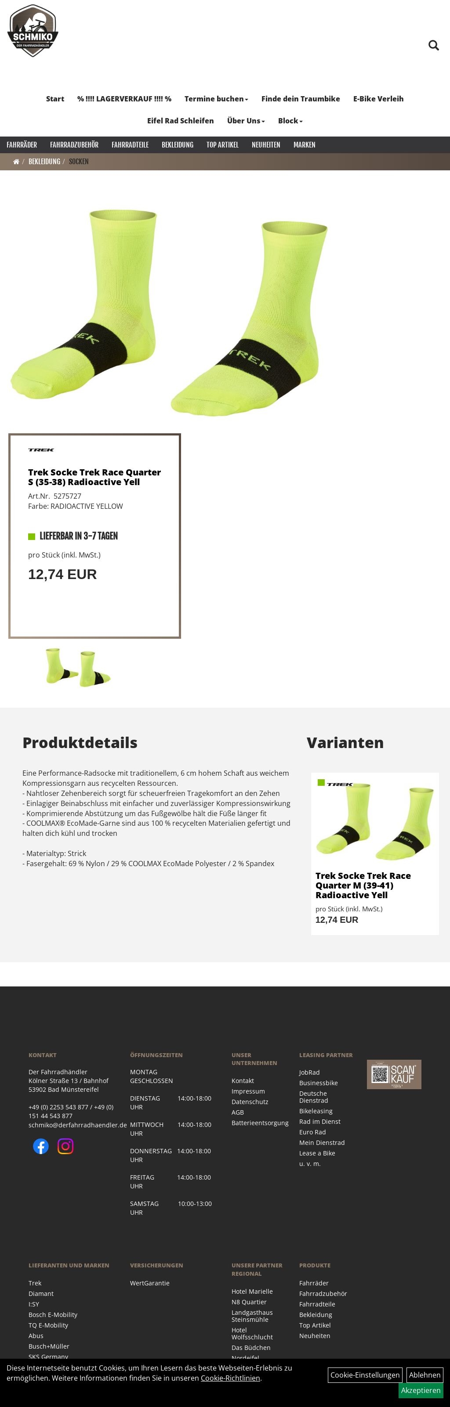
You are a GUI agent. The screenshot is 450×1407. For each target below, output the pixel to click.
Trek (35, 1283)
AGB (238, 1112)
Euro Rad (312, 1132)
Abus (36, 1335)
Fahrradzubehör (74, 144)
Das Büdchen (251, 1347)
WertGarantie (150, 1283)
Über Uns (246, 121)
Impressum (248, 1091)
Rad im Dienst (320, 1121)
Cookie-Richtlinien (230, 1378)
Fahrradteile (130, 144)
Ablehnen (425, 1375)
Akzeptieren (421, 1390)
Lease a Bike (317, 1153)
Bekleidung (177, 144)
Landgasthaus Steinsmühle (252, 1316)
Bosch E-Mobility (53, 1314)
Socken (79, 161)
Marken (305, 144)
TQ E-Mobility (48, 1325)
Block (290, 121)
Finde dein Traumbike (300, 99)
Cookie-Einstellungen (365, 1375)
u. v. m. (310, 1163)
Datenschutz (250, 1102)
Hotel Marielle (252, 1291)
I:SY (34, 1304)
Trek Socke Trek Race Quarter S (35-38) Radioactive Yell (94, 477)
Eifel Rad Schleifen (180, 121)
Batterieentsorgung (255, 1123)
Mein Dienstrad (322, 1142)
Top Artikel (223, 144)
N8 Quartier (249, 1302)
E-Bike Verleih (378, 99)
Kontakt (243, 1080)
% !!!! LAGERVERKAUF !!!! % (124, 99)
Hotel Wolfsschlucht (252, 1333)
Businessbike (318, 1083)
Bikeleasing (316, 1111)
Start (55, 99)
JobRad (309, 1072)
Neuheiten (266, 144)
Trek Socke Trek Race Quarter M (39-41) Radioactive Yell (363, 885)
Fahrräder (22, 144)
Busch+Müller (49, 1346)
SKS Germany (48, 1357)
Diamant (41, 1293)
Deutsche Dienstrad (313, 1097)
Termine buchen (216, 99)
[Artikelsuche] (433, 46)
